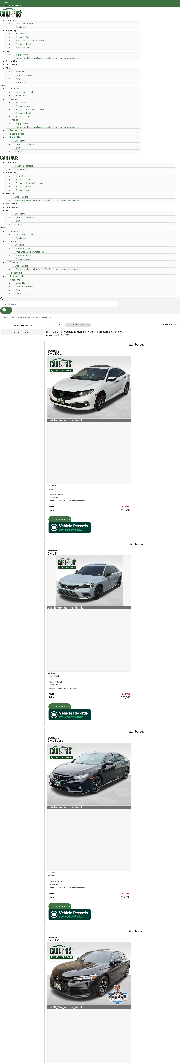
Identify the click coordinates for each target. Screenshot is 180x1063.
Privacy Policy (57, 1040)
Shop (9, 699)
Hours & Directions (24, 74)
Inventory (11, 30)
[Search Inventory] (58, 304)
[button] (70, 85)
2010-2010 (35, 318)
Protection (12, 61)
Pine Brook (20, 26)
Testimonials (13, 64)
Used (28, 318)
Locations (11, 20)
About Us (11, 68)
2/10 (66, 335)
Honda (43, 318)
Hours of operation (18, 756)
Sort (59, 325)
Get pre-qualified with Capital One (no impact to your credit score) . (47, 57)
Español (6, 2)
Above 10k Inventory (17, 318)
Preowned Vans (22, 47)
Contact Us (20, 81)
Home (6, 318)
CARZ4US (9, 157)
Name (14, 1015)
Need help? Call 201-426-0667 (90, 1059)
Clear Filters (169, 325)
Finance (10, 51)
